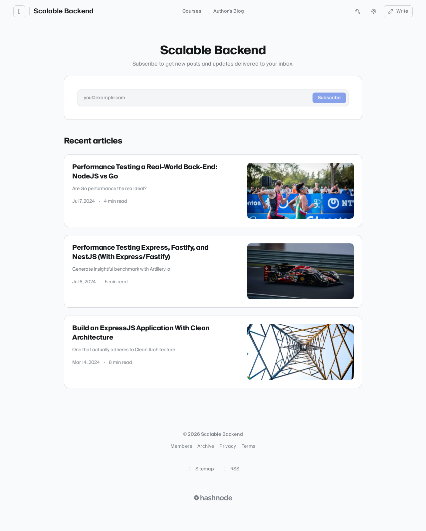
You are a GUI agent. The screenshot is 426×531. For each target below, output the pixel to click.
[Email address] (195, 98)
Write (398, 11)
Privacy (227, 446)
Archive (205, 446)
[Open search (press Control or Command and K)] (358, 11)
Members (181, 446)
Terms (249, 446)
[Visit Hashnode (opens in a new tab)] (213, 497)
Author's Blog (228, 11)
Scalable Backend (64, 11)
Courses (191, 11)
